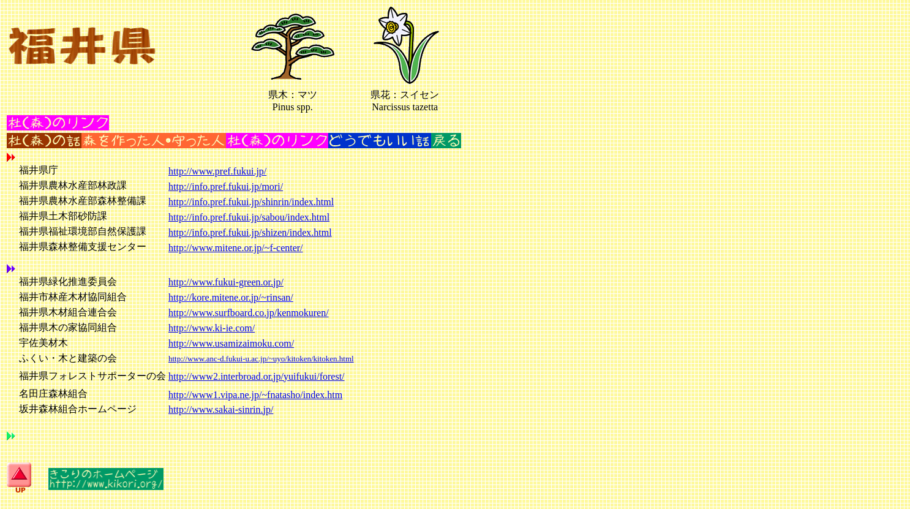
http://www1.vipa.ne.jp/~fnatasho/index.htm (255, 395)
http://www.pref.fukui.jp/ (217, 171)
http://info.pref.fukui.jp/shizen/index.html (250, 232)
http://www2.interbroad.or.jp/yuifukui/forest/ (256, 376)
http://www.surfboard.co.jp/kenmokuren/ (248, 312)
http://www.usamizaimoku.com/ (231, 343)
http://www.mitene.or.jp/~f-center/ (235, 248)
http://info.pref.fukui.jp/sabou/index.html (248, 217)
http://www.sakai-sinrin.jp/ (220, 409)
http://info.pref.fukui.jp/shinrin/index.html (251, 202)
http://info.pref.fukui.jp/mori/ (225, 186)
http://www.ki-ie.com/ (211, 328)
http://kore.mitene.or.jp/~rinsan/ (230, 297)
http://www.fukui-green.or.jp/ (226, 282)
